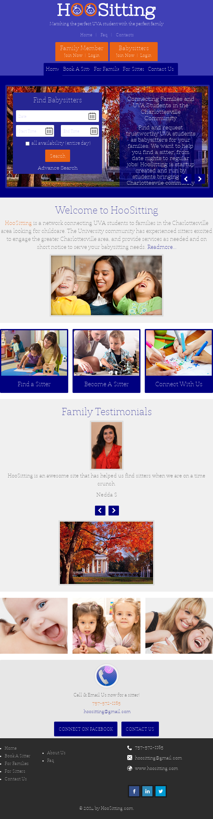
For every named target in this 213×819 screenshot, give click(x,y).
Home (86, 34)
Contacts (125, 34)
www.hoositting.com (156, 768)
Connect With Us (179, 384)
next (200, 179)
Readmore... (161, 246)
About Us (56, 752)
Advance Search (57, 168)
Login (94, 55)
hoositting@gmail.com (107, 711)
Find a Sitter (34, 384)
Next (113, 510)
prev (186, 179)
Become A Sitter (106, 384)
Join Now (73, 55)
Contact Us (161, 68)
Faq (104, 34)
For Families (108, 68)
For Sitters (135, 68)
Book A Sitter (78, 68)
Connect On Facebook (86, 729)
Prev (100, 510)
